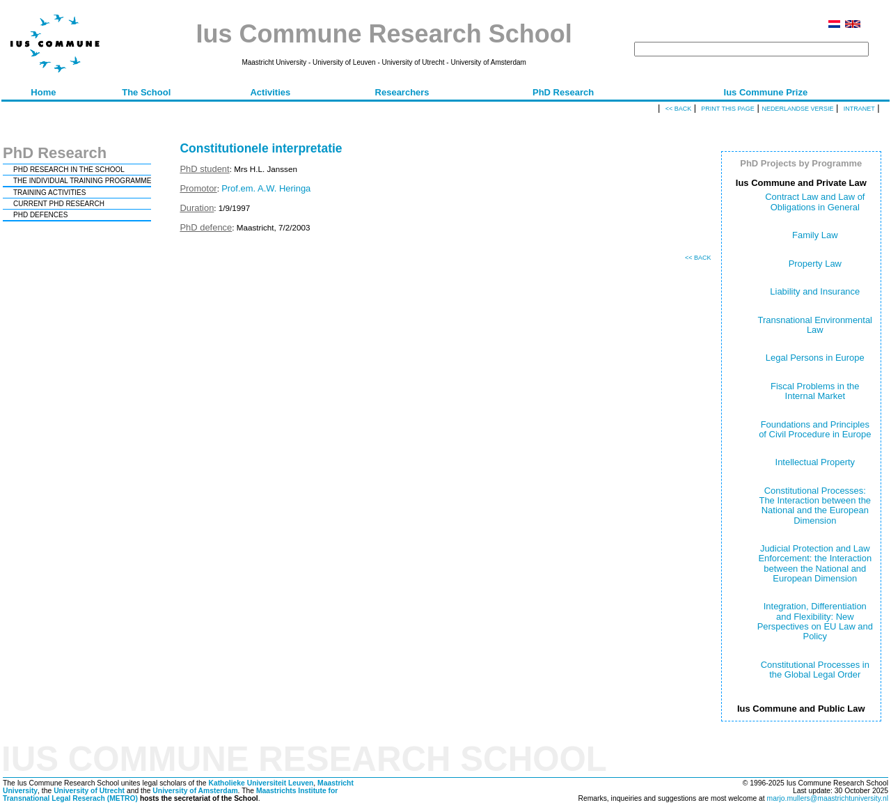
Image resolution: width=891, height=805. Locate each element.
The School (146, 92)
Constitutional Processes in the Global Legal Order (815, 669)
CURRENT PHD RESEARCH (58, 204)
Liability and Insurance (815, 291)
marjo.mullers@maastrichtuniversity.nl (827, 798)
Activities (270, 92)
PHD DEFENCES (40, 215)
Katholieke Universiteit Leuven (260, 783)
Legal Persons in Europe (815, 357)
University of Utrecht (89, 791)
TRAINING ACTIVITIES (49, 192)
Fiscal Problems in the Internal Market (815, 391)
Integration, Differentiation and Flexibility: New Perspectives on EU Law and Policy (815, 621)
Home (43, 92)
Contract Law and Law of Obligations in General (815, 202)
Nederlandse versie (797, 108)
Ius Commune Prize (766, 92)
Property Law (815, 263)
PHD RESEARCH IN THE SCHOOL (69, 169)
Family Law (815, 235)
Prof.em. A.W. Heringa (265, 188)
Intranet (859, 108)
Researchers (402, 92)
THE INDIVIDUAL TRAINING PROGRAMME (82, 181)
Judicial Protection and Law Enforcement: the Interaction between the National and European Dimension (815, 563)
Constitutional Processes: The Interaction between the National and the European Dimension (815, 505)
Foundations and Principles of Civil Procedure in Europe (815, 429)
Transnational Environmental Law (815, 325)
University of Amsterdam (194, 791)
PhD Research (563, 92)
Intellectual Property (815, 462)
